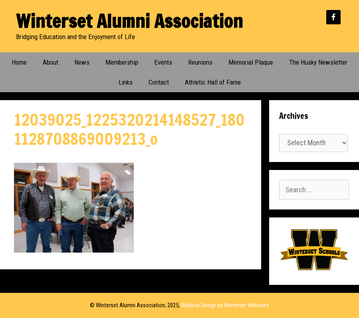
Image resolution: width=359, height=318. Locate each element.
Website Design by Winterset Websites (225, 305)
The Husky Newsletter (318, 62)
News (81, 62)
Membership (121, 62)
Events (163, 62)
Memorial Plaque (250, 62)
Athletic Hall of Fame (213, 82)
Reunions (200, 62)
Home (19, 62)
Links (126, 82)
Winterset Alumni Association (129, 21)
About (50, 62)
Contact (159, 82)
